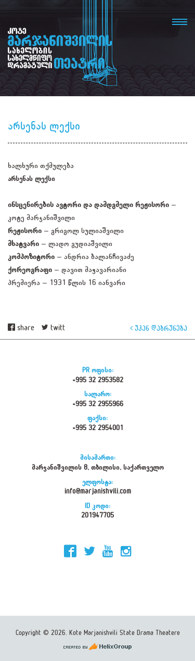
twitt (53, 328)
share (21, 328)
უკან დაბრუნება (158, 327)
